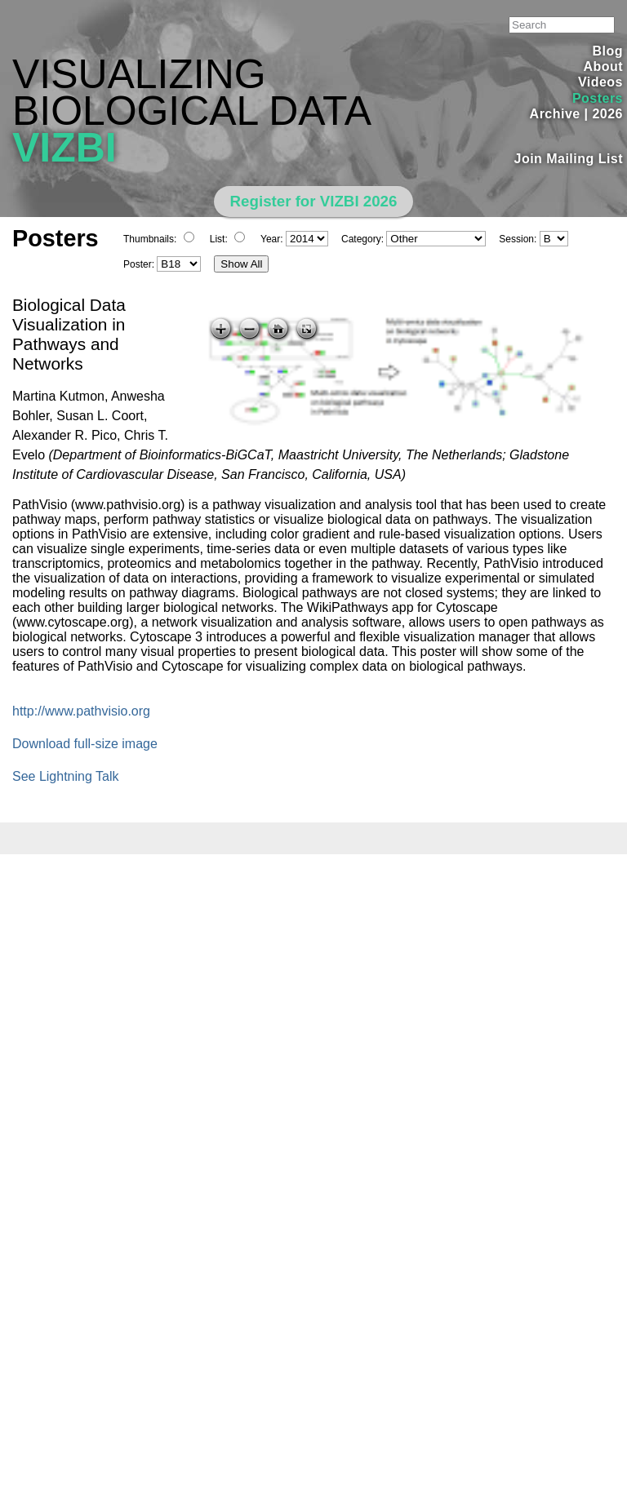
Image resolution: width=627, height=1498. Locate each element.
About (603, 66)
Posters (597, 98)
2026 (607, 114)
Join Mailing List (569, 159)
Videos (600, 82)
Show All (241, 264)
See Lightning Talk (65, 776)
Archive (555, 114)
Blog (608, 51)
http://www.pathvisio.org (81, 711)
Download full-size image (85, 744)
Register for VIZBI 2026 (314, 201)
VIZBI (64, 148)
